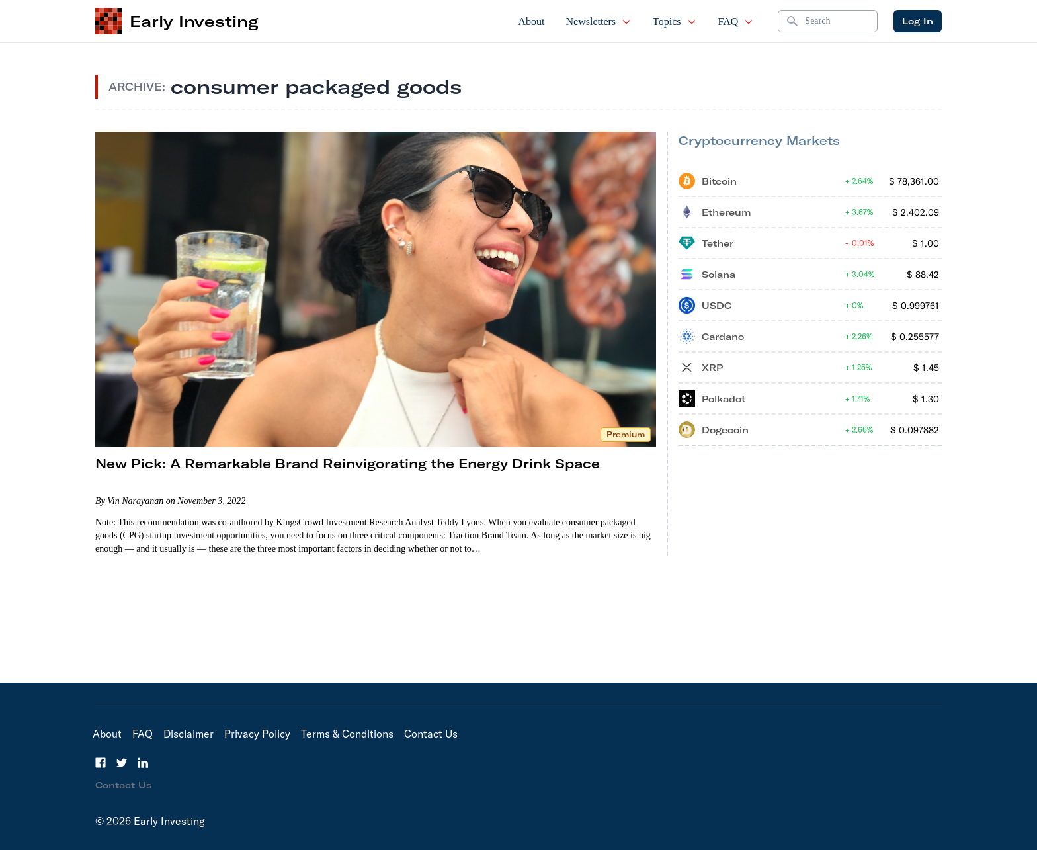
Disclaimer (188, 733)
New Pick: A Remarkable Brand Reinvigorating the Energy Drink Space (347, 463)
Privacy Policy (257, 733)
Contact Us (431, 733)
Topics (674, 21)
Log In (917, 21)
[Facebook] (100, 762)
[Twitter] (121, 762)
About (531, 21)
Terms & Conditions (347, 733)
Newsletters (599, 21)
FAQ (736, 21)
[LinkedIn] (143, 762)
